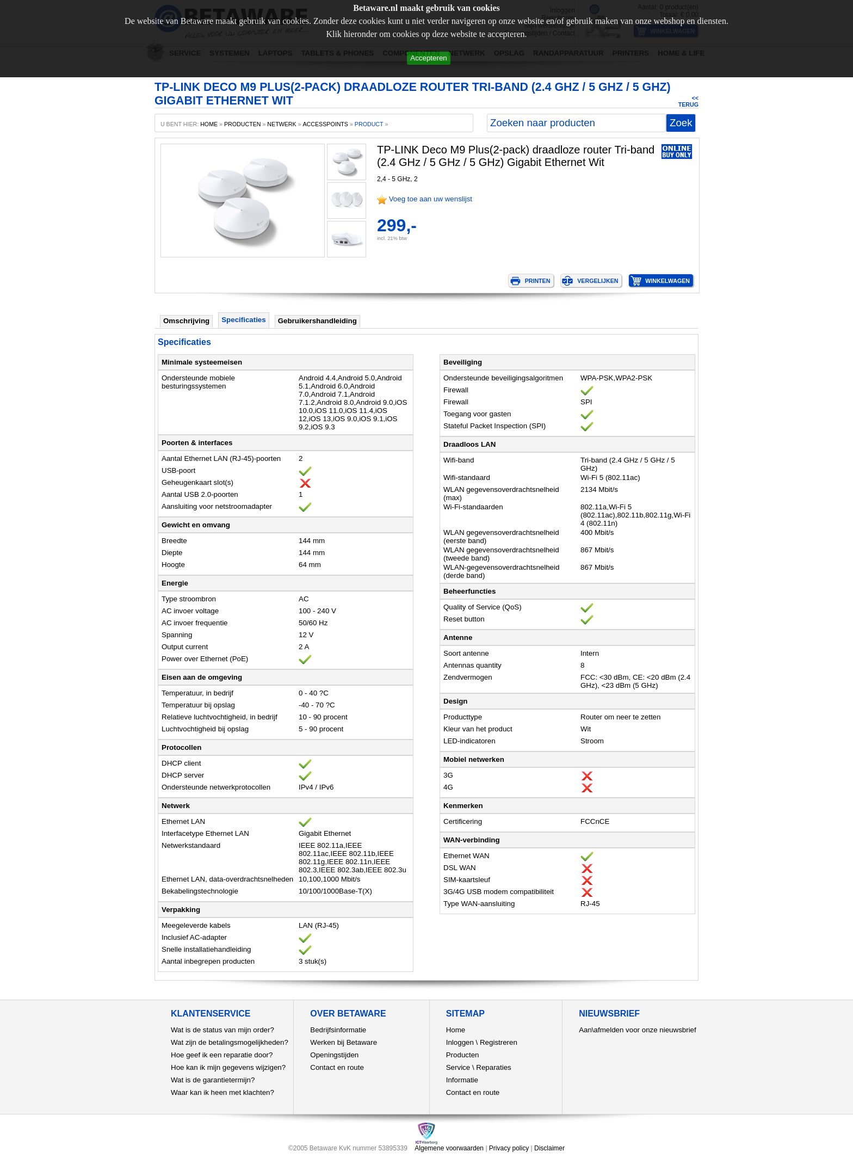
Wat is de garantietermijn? (213, 1080)
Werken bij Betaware (343, 1042)
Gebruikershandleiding (317, 321)
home (209, 124)
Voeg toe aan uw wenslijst (430, 199)
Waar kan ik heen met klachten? (222, 1092)
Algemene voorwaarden (449, 1148)
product (369, 124)
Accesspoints (325, 124)
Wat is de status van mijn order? (222, 1030)
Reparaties (493, 1067)
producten (242, 124)
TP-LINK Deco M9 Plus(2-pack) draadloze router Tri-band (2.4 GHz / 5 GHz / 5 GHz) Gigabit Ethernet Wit (515, 156)
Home (456, 1030)
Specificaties (243, 320)
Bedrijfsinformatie (338, 1030)
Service (458, 1067)
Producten (462, 1055)
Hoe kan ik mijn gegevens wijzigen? (228, 1067)
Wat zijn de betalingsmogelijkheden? (229, 1042)
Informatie (462, 1080)
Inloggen (460, 1042)
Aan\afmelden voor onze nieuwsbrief (637, 1030)
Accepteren (428, 58)
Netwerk (281, 124)
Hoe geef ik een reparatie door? (222, 1055)
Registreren (498, 1042)
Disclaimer (549, 1148)
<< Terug (688, 101)
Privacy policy (509, 1148)
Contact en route (337, 1067)
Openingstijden (334, 1055)
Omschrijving (186, 321)
